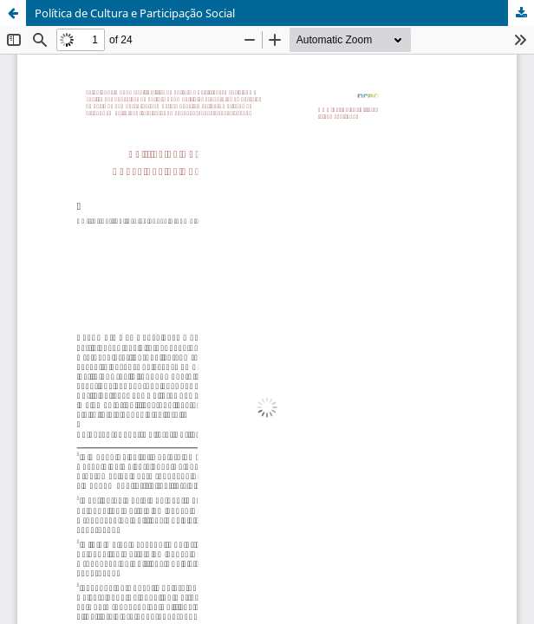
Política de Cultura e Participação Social (135, 13)
